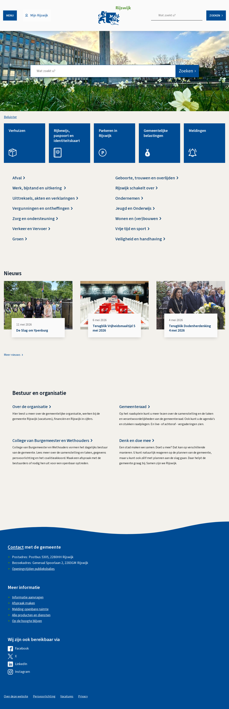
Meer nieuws (12, 358)
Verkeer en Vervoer (31, 232)
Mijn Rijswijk (39, 15)
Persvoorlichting (44, 696)
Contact (16, 547)
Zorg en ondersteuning (35, 222)
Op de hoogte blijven (27, 621)
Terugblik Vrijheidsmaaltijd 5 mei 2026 (114, 331)
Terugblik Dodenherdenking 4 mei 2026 (190, 331)
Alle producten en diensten (31, 615)
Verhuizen (17, 134)
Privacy (83, 696)
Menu (10, 15)
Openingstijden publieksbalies (33, 568)
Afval (18, 181)
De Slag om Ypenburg (32, 333)
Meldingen (197, 134)
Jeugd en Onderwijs (135, 211)
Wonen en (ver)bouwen (138, 222)
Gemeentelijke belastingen (156, 136)
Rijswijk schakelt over (136, 191)
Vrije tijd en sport (132, 232)
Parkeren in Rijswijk (108, 136)
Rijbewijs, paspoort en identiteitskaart (67, 139)
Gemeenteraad (134, 410)
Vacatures (66, 696)
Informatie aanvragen (27, 597)
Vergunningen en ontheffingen (42, 211)
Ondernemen (129, 201)
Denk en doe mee (136, 444)
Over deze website (16, 696)
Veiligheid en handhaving (140, 242)
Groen (19, 242)
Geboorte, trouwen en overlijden (146, 181)
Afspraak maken (23, 603)
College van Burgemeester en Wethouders (52, 444)
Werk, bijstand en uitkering (39, 191)
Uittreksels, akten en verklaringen (45, 201)
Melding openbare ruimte (30, 609)
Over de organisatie (31, 410)
